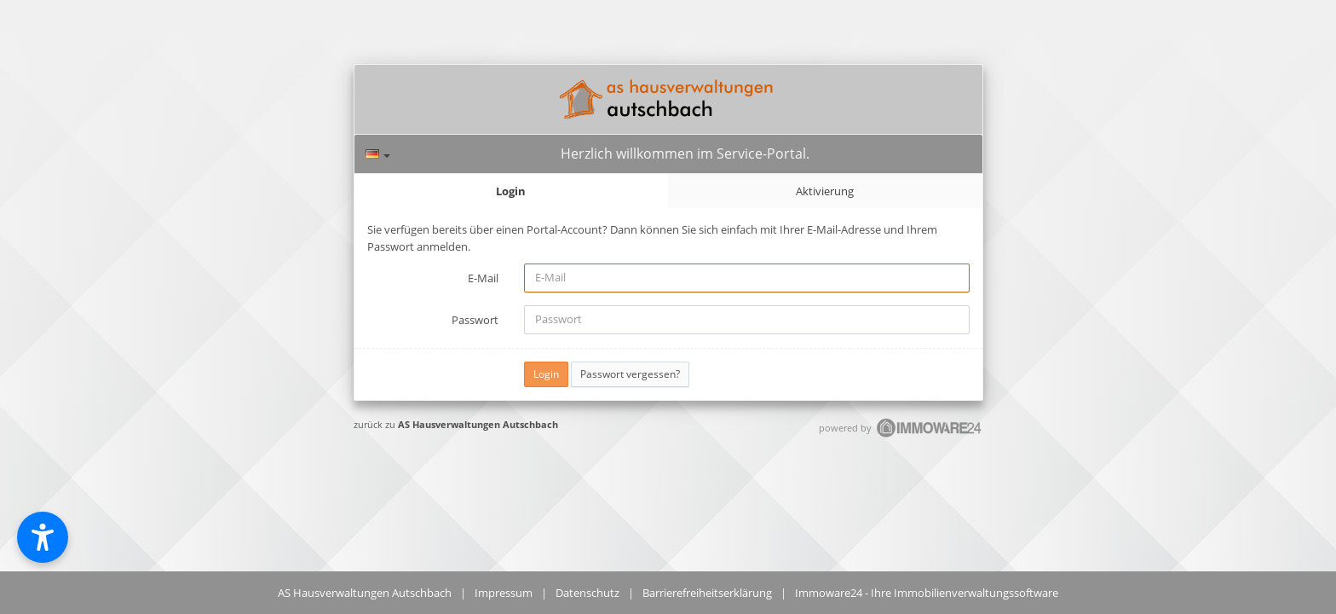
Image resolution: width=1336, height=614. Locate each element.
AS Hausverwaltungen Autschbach (478, 424)
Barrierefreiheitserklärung (707, 592)
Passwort (475, 319)
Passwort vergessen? (630, 374)
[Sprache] (377, 154)
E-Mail (483, 278)
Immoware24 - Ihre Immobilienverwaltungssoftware (926, 592)
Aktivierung (825, 191)
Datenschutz (587, 592)
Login (511, 191)
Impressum (504, 592)
